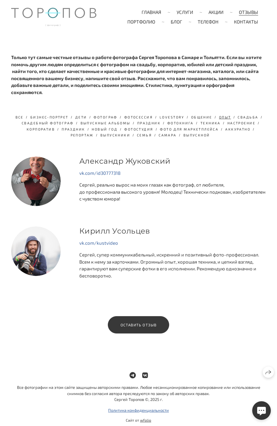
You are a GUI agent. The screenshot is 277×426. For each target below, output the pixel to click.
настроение (241, 123)
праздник (148, 123)
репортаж (82, 135)
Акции (216, 12)
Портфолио (141, 21)
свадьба (248, 117)
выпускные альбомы (105, 123)
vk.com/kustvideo (98, 247)
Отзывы (248, 12)
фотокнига (180, 123)
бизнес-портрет (49, 117)
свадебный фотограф (48, 123)
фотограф (105, 117)
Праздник (73, 129)
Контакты (246, 21)
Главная (151, 12)
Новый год (104, 129)
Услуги (185, 12)
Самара (168, 135)
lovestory (172, 117)
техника (210, 123)
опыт (225, 117)
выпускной (196, 135)
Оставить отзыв (139, 329)
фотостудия (138, 129)
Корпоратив (41, 129)
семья (144, 135)
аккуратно (237, 129)
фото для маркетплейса (189, 129)
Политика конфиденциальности (138, 414)
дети (81, 117)
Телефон (208, 21)
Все (19, 117)
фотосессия (138, 117)
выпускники (115, 135)
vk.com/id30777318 (100, 173)
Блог (176, 21)
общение (201, 117)
